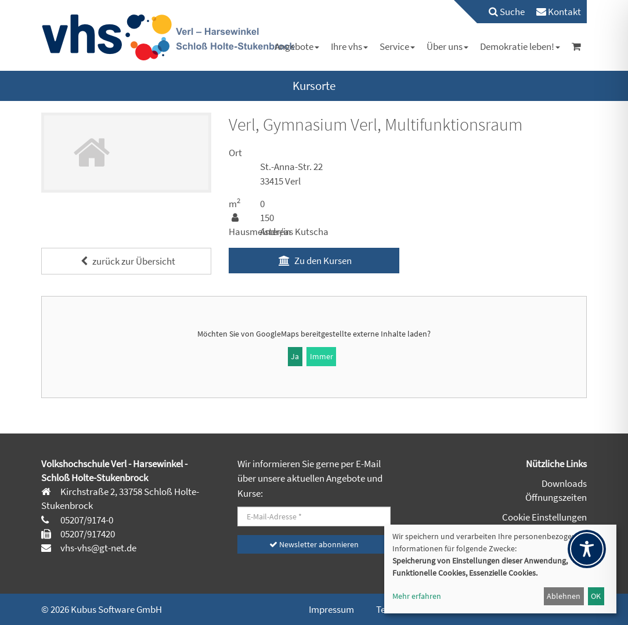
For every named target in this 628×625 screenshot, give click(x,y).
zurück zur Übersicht (126, 261)
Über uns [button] (447, 46)
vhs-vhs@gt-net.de (97, 547)
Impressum (331, 609)
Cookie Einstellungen (544, 517)
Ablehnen (563, 596)
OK (596, 596)
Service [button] (397, 46)
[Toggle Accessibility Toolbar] (587, 549)
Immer (321, 356)
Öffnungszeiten (556, 497)
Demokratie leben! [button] (520, 46)
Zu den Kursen (314, 260)
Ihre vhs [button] (349, 46)
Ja (295, 356)
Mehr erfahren (416, 596)
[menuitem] (500, 11)
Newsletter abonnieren (314, 544)
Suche (507, 11)
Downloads (564, 483)
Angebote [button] (297, 46)
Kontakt (558, 11)
